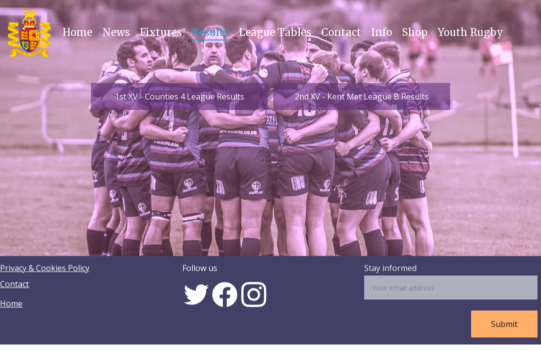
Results (210, 32)
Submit (504, 324)
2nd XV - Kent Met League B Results (362, 96)
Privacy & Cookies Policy (44, 268)
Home (77, 32)
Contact (341, 32)
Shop (415, 32)
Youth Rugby (470, 32)
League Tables (275, 32)
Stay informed (390, 268)
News (116, 32)
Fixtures (161, 32)
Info (381, 32)
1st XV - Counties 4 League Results (179, 96)
